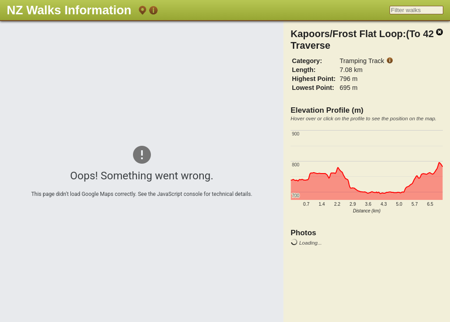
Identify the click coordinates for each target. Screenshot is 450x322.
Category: (307, 60)
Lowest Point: (313, 87)
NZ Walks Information (69, 10)
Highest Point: (314, 78)
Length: (304, 69)
